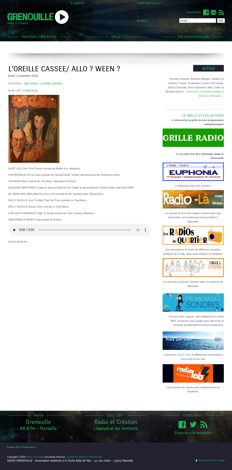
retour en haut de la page (211, 460)
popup (61, 17)
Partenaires (29, 447)
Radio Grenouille (35, 457)
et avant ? (142, 20)
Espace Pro (13, 447)
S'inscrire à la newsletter (193, 433)
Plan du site (95, 457)
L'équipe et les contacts (115, 428)
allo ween (31, 83)
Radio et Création (115, 421)
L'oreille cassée (51, 83)
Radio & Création (17, 23)
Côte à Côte (184, 354)
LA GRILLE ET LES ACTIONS (193, 114)
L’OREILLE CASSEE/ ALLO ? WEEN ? (64, 68)
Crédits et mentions (77, 457)
